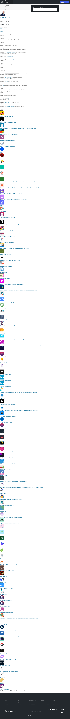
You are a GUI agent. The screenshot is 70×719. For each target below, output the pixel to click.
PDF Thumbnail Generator (5, 469)
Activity (1, 28)
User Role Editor (3, 576)
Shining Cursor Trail (4, 529)
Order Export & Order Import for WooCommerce (10, 463)
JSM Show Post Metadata (5, 380)
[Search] (46, 9)
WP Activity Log (3, 624)
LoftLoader (2, 398)
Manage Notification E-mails (6, 422)
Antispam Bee (3, 164)
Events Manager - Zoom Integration (7, 307)
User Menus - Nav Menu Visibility (7, 570)
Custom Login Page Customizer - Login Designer (10, 224)
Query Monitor (3, 493)
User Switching (3, 582)
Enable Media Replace (4, 296)
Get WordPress (64, 2)
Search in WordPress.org (38, 7)
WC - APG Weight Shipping (5, 606)
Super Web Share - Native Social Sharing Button (10, 540)
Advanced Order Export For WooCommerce (9, 134)
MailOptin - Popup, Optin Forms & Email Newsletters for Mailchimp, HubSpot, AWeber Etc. (19, 410)
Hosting (6, 702)
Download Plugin (3, 272)
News (6, 700)
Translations (1, 31)
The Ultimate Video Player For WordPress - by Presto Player (12, 546)
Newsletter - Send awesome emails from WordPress (11, 440)
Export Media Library (4, 319)
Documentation (32, 700)
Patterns (19, 704)
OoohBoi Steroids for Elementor (6, 457)
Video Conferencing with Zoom (6, 588)
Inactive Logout (3, 368)
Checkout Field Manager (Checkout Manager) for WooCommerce (13, 199)
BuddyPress (56, 704)
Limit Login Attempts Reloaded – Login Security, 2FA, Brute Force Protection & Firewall (18, 392)
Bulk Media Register (4, 175)
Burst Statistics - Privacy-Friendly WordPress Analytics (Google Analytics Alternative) (18, 181)
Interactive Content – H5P (5, 374)
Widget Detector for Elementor (6, 612)
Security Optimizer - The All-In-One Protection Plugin (11, 517)
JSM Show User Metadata (5, 386)
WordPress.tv (32, 704)
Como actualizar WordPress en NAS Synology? (11, 89)
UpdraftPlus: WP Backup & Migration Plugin (9, 564)
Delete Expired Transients (5, 254)
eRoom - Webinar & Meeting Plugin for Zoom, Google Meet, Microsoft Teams (16, 302)
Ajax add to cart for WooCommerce (7, 140)
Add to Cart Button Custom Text (6, 116)
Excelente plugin (7, 102)
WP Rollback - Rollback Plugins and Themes (9, 659)
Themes (18, 700)
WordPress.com (57, 698)
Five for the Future (45, 704)
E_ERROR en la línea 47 (8, 77)
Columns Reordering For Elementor (7, 217)
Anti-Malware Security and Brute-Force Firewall (10, 158)
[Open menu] (33, 2)
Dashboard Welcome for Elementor (7, 236)
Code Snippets (3, 211)
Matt (54, 700)
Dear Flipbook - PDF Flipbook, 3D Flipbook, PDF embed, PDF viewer (14, 248)
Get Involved (43, 698)
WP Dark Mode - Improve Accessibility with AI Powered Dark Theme (14, 630)
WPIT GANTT (2, 683)
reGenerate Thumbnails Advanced (7, 505)
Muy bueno (6, 64)
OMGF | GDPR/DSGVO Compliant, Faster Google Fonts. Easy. (13, 451)
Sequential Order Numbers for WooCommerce (9, 523)
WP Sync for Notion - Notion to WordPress (9, 671)
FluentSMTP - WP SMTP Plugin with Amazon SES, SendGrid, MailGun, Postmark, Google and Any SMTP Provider (23, 345)
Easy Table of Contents (5, 278)
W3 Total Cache (3, 594)
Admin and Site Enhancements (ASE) (8, 122)
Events (42, 700)
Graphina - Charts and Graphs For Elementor (9, 356)
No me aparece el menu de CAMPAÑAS (10, 52)
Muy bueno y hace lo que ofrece (9, 106)
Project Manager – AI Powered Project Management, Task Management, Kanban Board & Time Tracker (21, 487)
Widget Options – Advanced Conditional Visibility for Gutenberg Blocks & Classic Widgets (19, 618)
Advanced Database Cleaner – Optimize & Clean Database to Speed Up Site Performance (18, 128)
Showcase (19, 698)
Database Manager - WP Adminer (7, 242)
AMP (1, 152)
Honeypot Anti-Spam (4, 362)
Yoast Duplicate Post (4, 689)
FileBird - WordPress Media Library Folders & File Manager (12, 339)
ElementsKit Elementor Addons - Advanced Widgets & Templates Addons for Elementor (18, 290)
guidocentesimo (5, 17)
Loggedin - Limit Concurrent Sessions (8, 404)
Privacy (6, 704)
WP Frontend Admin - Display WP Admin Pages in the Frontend (13, 635)
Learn (30, 698)
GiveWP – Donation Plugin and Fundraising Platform (7, 692)
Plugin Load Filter (3, 475)
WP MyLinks (2, 641)
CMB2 (1, 205)
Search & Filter (3, 511)
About (6, 698)
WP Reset (2, 647)
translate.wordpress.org (10, 56)
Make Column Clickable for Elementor (8, 416)
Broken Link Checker (4, 170)
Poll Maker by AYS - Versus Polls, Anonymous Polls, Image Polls (13, 481)
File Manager (2, 333)
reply (3, 39)
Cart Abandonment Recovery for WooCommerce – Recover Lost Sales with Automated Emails (19, 187)
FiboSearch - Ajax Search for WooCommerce (9, 325)
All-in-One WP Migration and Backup (7, 146)
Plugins (18, 702)
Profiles (7, 5)
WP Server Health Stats (5, 665)
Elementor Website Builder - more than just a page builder (12, 284)
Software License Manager (5, 535)
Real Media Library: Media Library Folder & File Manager (12, 499)
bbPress (55, 702)
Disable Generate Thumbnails (6, 266)
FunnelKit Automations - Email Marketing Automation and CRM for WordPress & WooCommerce (20, 350)
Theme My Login (3, 552)
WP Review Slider (3, 653)
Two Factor (2, 558)
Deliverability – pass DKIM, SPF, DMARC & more (10, 260)
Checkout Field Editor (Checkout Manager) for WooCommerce (13, 193)
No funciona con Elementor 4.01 (9, 32)
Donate (43, 702)
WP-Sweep (2, 677)
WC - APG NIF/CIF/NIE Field (5, 600)
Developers (31, 702)
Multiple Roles (3, 434)
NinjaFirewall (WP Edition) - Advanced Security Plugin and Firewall (14, 445)
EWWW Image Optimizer (5, 313)
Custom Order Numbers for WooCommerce (9, 230)
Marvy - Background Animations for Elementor (9, 428)
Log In (5, 9)
